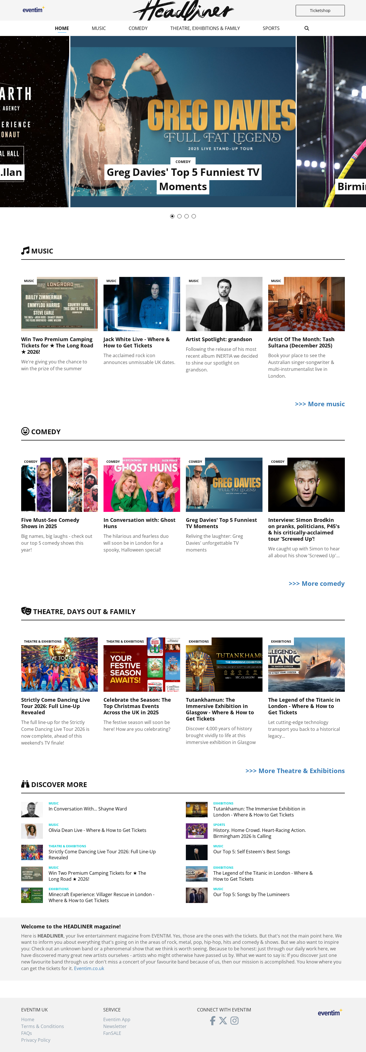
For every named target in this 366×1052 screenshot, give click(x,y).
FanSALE (112, 1033)
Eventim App (116, 1019)
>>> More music (320, 403)
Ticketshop (320, 10)
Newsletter (115, 1026)
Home (62, 28)
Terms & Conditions (42, 1026)
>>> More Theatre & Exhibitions (295, 770)
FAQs (26, 1033)
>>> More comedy (317, 583)
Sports (271, 28)
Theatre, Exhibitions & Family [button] (205, 28)
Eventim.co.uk (89, 968)
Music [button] (99, 28)
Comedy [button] (138, 28)
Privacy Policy (35, 1040)
